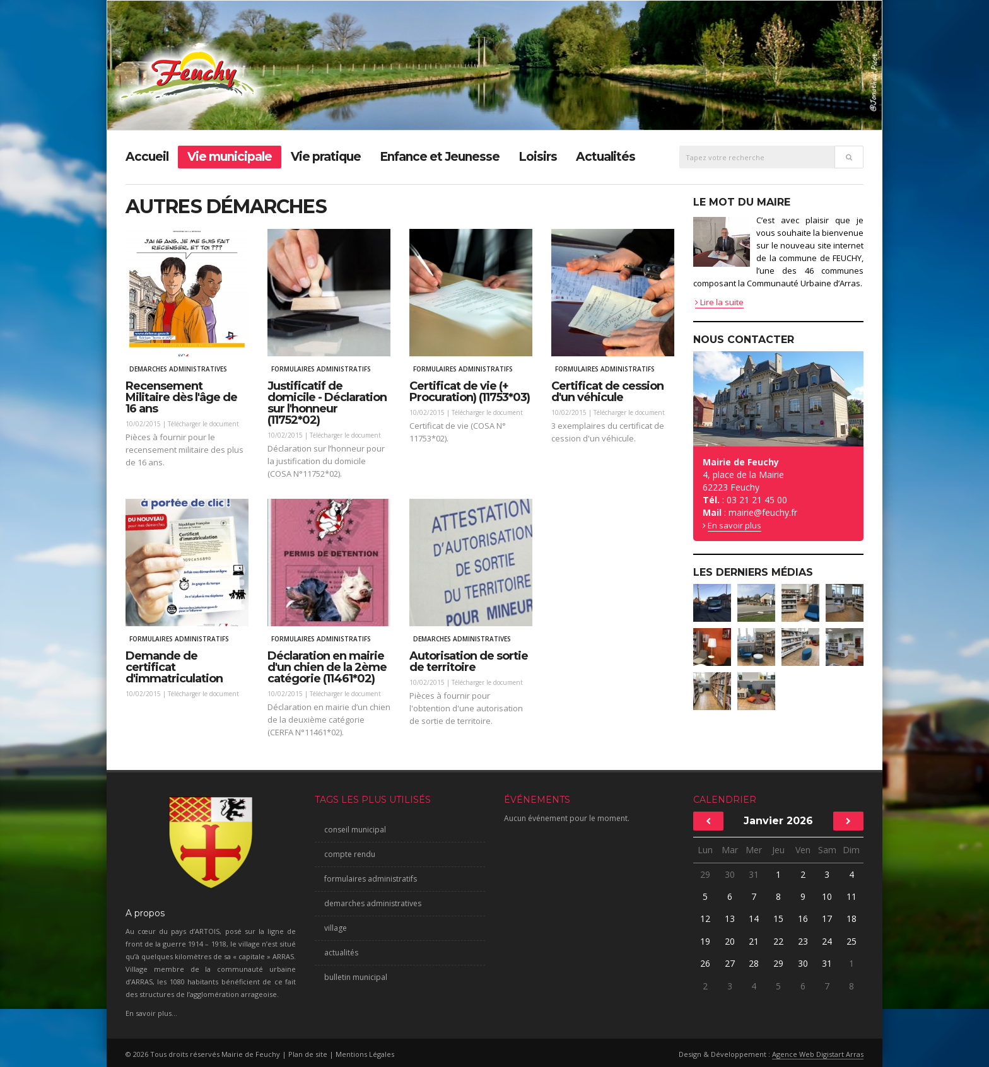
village (335, 928)
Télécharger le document (203, 423)
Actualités (605, 156)
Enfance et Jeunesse (440, 156)
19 (705, 941)
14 (754, 918)
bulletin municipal (355, 977)
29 (705, 874)
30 (730, 874)
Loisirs (537, 156)
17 (827, 918)
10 (827, 896)
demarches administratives (372, 903)
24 (827, 941)
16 (803, 918)
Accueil (147, 156)
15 (778, 918)
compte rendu (349, 854)
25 (851, 941)
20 (730, 941)
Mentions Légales (365, 1054)
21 (754, 941)
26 (705, 963)
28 (754, 963)
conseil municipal (355, 829)
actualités (341, 952)
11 (851, 896)
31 (754, 874)
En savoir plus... (151, 1013)
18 (851, 918)
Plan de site (307, 1054)
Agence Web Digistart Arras (817, 1054)
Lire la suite (719, 302)
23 (803, 941)
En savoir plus (734, 525)
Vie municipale (229, 156)
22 (778, 941)
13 (730, 918)
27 (730, 963)
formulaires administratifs (370, 878)
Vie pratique (326, 156)
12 (705, 918)
